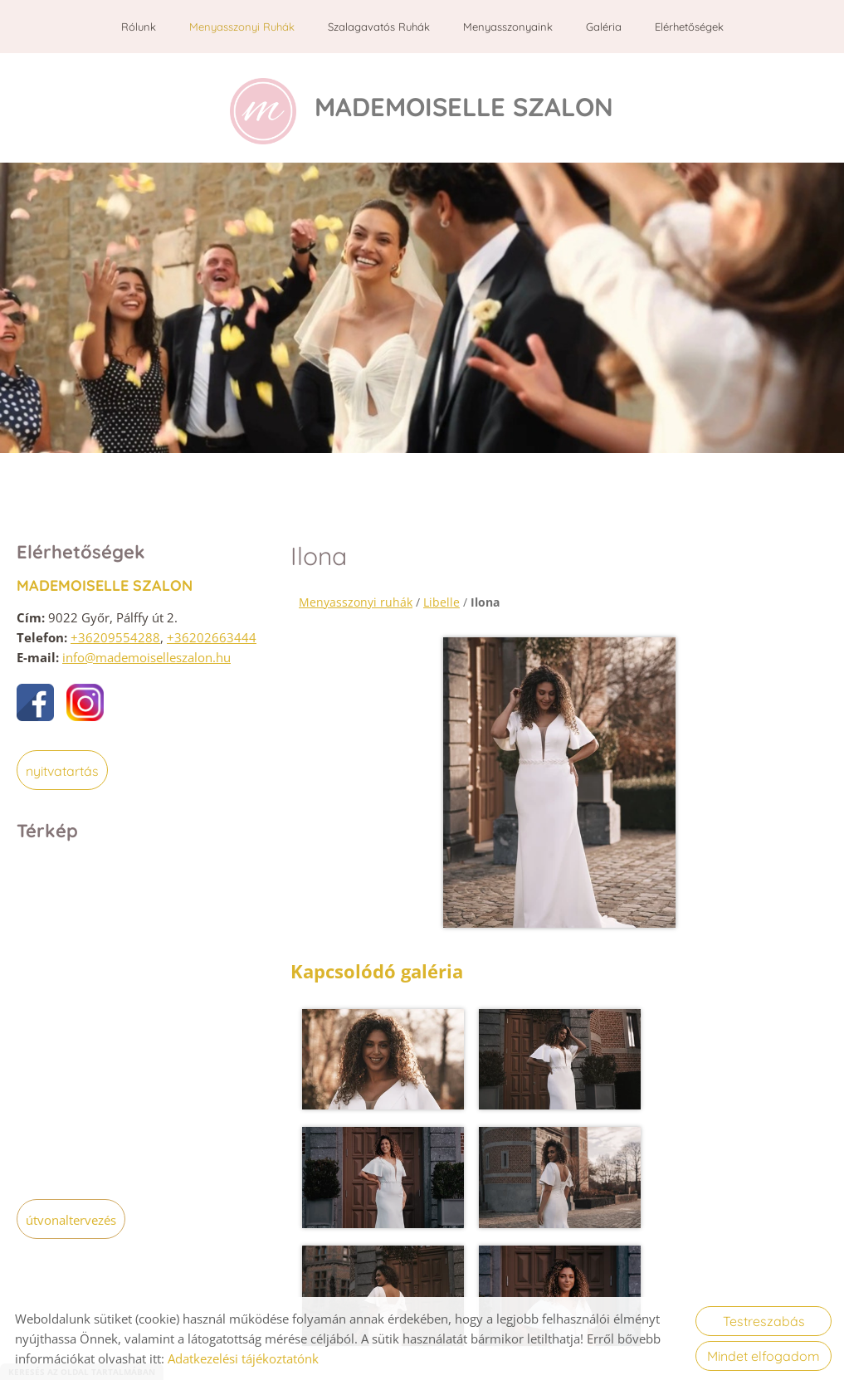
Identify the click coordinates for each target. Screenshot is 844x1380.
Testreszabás (764, 1321)
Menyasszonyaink (508, 26)
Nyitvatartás (62, 769)
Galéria (604, 26)
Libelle (441, 600)
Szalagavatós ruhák (379, 26)
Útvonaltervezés (71, 1218)
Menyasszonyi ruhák (242, 26)
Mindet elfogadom (763, 1356)
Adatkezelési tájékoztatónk (243, 1358)
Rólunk (138, 26)
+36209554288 (115, 635)
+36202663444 (211, 635)
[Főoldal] (258, 111)
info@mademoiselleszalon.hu (146, 655)
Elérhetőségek (689, 26)
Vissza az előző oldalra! (400, 1236)
